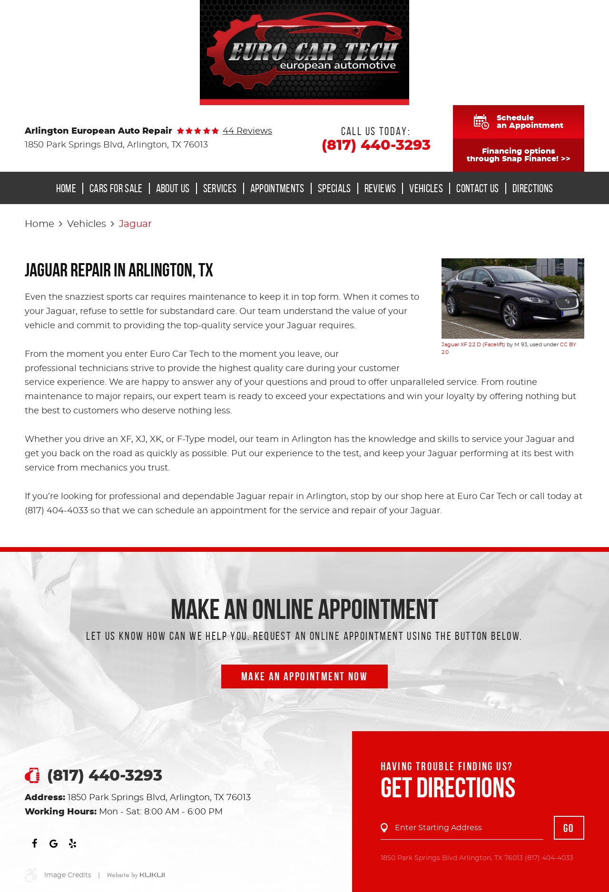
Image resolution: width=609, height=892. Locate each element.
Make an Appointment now (304, 676)
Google (53, 843)
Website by (136, 876)
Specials (334, 188)
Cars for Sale (116, 188)
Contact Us (477, 188)
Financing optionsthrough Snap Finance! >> (518, 155)
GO (569, 828)
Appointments (277, 188)
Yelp (72, 843)
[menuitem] (69, 188)
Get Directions (448, 787)
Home (66, 188)
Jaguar (135, 224)
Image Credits (67, 875)
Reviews (380, 188)
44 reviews (247, 131)
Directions (532, 188)
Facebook (34, 843)
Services (220, 188)
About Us (173, 188)
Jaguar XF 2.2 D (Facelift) (473, 344)
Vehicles (426, 188)
